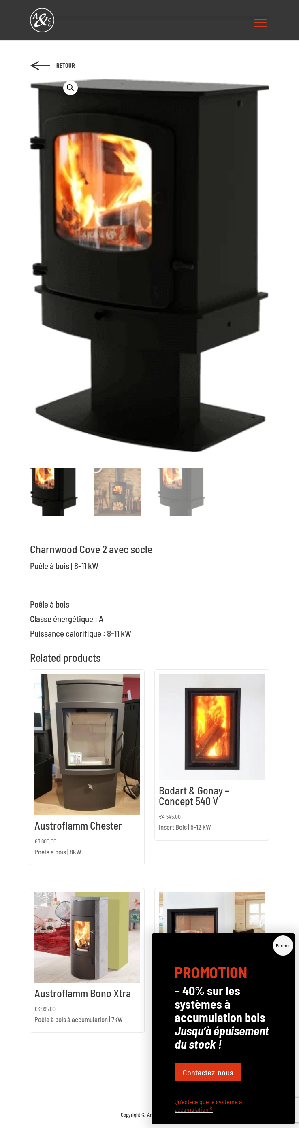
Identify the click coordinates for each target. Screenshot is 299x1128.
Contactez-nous (208, 1072)
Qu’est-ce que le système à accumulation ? (208, 1105)
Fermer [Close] (283, 945)
